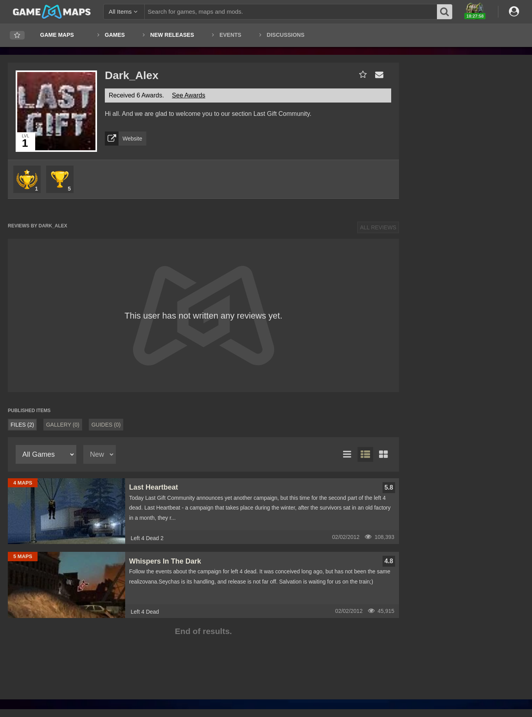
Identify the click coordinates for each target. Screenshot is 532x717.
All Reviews (378, 227)
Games (115, 35)
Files (22, 425)
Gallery (62, 425)
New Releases (172, 35)
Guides (106, 425)
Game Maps (57, 35)
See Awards (188, 95)
